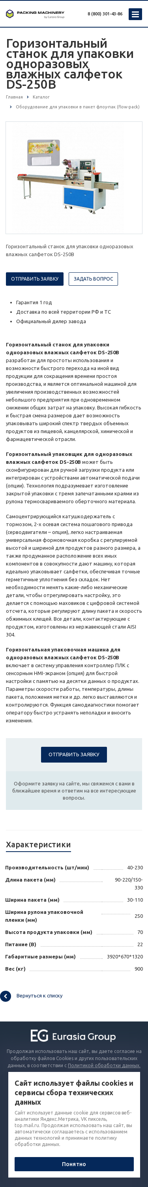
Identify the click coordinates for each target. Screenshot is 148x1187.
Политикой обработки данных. (104, 1065)
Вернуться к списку (31, 996)
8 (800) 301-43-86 (105, 13)
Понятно (74, 1164)
